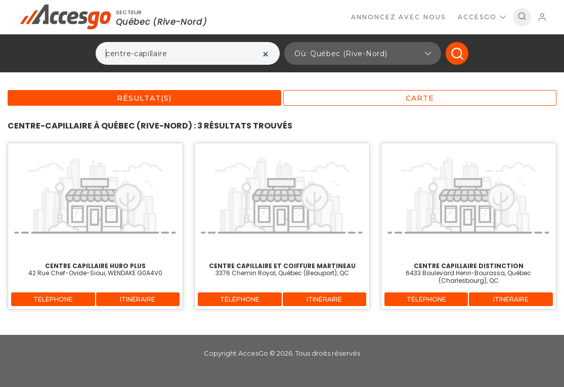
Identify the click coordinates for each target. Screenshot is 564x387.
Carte (420, 98)
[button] (362, 53)
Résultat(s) (144, 98)
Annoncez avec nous (398, 17)
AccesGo (482, 17)
